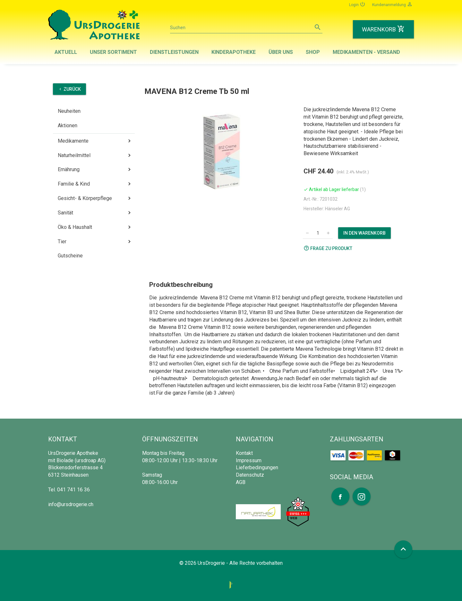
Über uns (281, 52)
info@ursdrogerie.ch (70, 504)
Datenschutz (250, 475)
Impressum (248, 460)
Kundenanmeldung (392, 4)
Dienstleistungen (174, 52)
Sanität (65, 213)
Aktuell (66, 52)
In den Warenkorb (364, 233)
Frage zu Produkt (328, 248)
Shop (313, 52)
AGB (240, 482)
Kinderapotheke (233, 52)
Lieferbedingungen (257, 467)
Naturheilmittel (74, 155)
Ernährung (69, 169)
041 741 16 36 (73, 490)
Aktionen (67, 125)
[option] (221, 151)
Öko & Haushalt (75, 227)
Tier (62, 241)
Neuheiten (69, 111)
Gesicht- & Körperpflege (85, 198)
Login (357, 4)
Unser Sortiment (113, 52)
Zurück (69, 89)
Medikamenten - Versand (366, 52)
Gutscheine (70, 256)
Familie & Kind (74, 184)
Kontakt (244, 453)
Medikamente (73, 141)
